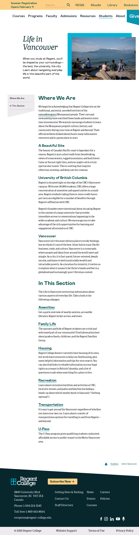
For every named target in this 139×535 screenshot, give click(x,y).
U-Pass (43, 429)
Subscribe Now (60, 481)
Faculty (51, 16)
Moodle (96, 5)
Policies (105, 499)
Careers (105, 492)
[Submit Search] (68, 5)
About (120, 16)
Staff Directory (64, 505)
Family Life (47, 324)
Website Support (66, 531)
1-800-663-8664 (35, 512)
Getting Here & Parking (69, 492)
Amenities (46, 307)
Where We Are (17, 98)
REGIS (79, 5)
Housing (45, 348)
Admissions (68, 16)
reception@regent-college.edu (32, 518)
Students (106, 16)
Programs (35, 16)
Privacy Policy (125, 531)
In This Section (17, 105)
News (90, 492)
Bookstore (131, 5)
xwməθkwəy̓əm (47, 114)
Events (91, 499)
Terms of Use (96, 531)
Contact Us (62, 499)
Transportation (50, 404)
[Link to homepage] (10, 16)
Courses (18, 16)
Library (112, 5)
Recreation (47, 380)
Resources (88, 16)
